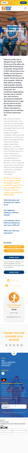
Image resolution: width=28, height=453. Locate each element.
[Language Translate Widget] (9, 406)
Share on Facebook (13, 286)
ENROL (4, 3)
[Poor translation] (5, 427)
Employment (5, 365)
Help (3, 360)
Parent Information (14, 247)
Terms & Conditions (8, 362)
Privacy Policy (6, 364)
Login (23, 3)
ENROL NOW (14, 257)
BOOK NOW (14, 272)
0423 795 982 (14, 313)
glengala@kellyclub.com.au (14, 317)
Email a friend (13, 280)
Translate (12, 407)
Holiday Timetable (14, 251)
